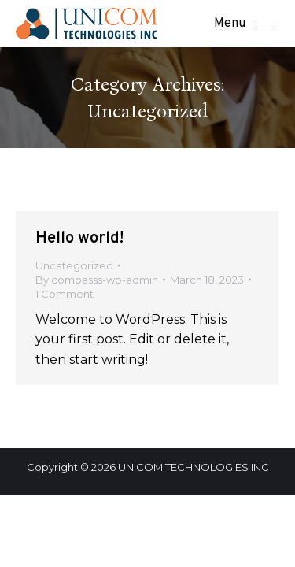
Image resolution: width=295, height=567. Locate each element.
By (96, 279)
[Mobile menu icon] (243, 23)
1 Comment (64, 293)
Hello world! (79, 238)
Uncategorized (74, 265)
